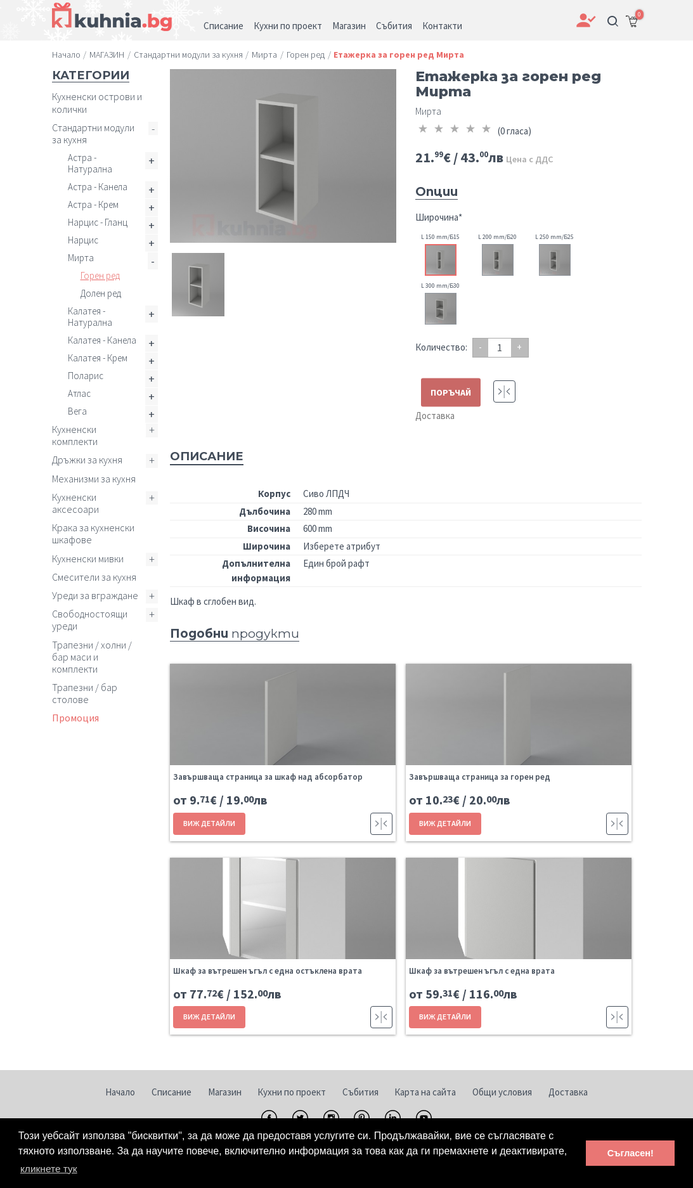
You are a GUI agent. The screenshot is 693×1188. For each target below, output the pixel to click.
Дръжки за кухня (87, 459)
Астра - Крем (93, 204)
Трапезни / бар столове (84, 693)
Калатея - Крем (97, 358)
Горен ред (100, 275)
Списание (171, 1092)
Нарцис (83, 240)
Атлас (79, 393)
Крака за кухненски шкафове (93, 533)
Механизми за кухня (94, 478)
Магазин (225, 1092)
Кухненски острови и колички (97, 102)
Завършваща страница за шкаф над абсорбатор (268, 777)
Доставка (435, 416)
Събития (360, 1092)
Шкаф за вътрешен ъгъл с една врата (482, 970)
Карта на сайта (425, 1092)
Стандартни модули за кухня (93, 133)
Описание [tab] (206, 456)
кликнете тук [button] (49, 1168)
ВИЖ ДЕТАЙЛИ (209, 823)
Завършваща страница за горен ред (479, 777)
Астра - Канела (97, 187)
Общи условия (502, 1092)
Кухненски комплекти (75, 435)
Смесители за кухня (94, 577)
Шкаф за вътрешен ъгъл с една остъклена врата (267, 970)
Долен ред (101, 293)
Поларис (85, 376)
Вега (77, 411)
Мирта (81, 258)
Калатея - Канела (102, 340)
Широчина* (438, 217)
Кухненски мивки (88, 558)
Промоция (75, 717)
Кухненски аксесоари (75, 503)
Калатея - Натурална (90, 316)
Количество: (441, 347)
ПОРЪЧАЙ (451, 391)
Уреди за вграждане (95, 595)
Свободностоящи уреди (89, 619)
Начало (120, 1092)
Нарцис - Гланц (97, 222)
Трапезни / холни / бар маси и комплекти (92, 656)
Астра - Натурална (90, 163)
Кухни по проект (291, 1092)
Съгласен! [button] (630, 1153)
